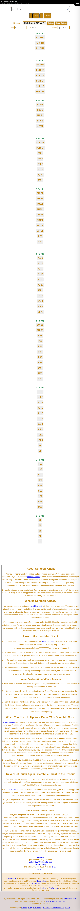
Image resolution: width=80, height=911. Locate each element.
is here (54, 867)
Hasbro (43, 888)
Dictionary (20, 3)
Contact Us (40, 869)
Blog (3, 3)
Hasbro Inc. (41, 881)
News (67, 908)
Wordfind (47, 908)
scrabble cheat (33, 576)
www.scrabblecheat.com (55, 901)
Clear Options (61, 23)
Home (8, 3)
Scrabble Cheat (58, 908)
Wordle (13, 3)
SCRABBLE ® (11, 878)
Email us (40, 857)
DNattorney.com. (69, 899)
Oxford (27, 3)
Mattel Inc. (36, 883)
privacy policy (40, 864)
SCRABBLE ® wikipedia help (40, 862)
